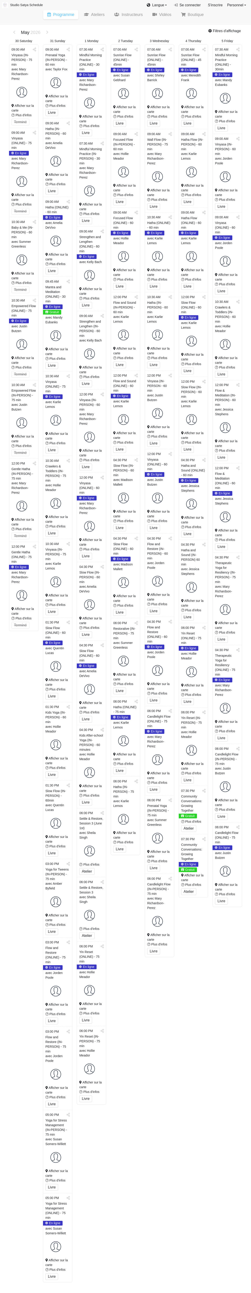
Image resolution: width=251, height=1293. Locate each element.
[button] (157, 5)
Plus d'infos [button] (21, 115)
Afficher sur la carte (22, 108)
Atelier (87, 872)
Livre (52, 113)
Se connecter (187, 5)
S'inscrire (215, 5)
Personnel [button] (235, 5)
